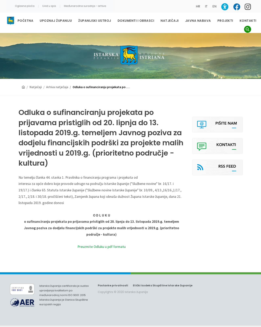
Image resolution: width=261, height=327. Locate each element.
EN (214, 6)
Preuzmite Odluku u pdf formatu (101, 246)
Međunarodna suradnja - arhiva (85, 6)
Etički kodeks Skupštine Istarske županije (162, 285)
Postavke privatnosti (113, 285)
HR (198, 6)
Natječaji (35, 87)
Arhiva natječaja (57, 87)
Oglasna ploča (24, 6)
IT (206, 6)
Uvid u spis (49, 6)
